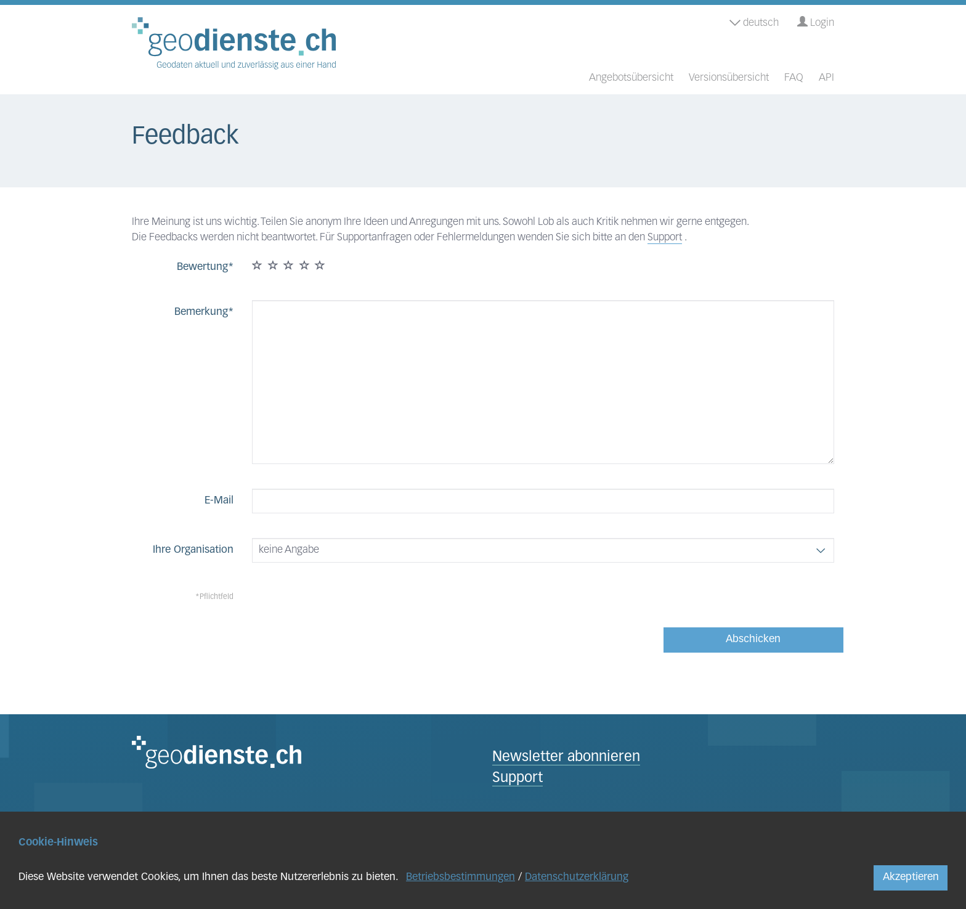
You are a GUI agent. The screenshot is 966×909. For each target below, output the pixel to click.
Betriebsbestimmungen (460, 877)
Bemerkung (201, 312)
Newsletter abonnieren (566, 758)
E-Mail (219, 500)
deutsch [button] (754, 23)
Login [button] (815, 22)
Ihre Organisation (193, 550)
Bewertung (202, 267)
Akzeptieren (911, 877)
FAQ (793, 78)
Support (664, 237)
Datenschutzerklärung (576, 877)
